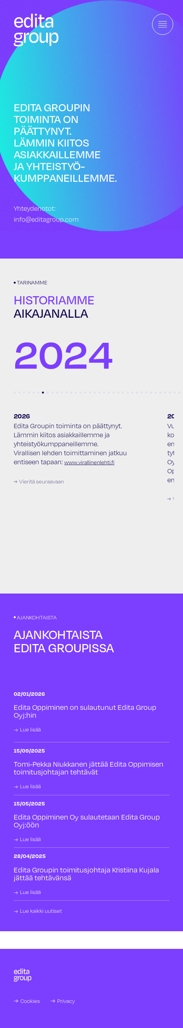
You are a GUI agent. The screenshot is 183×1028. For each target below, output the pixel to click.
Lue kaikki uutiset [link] (41, 911)
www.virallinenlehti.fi (89, 462)
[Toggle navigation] (162, 24)
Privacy (66, 1001)
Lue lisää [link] (30, 729)
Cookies (30, 1001)
